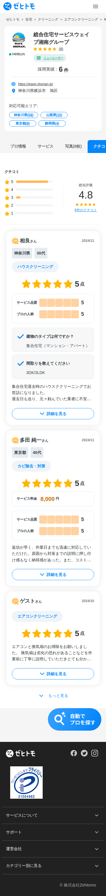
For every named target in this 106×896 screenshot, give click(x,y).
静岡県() (52, 123)
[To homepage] (19, 6)
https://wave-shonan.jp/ (35, 84)
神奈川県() (23, 115)
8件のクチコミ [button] (86, 210)
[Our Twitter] (84, 755)
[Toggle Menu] (95, 6)
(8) (61, 49)
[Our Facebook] (73, 755)
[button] (53, 725)
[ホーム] (20, 754)
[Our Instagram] (95, 755)
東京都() (23, 123)
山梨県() (54, 115)
